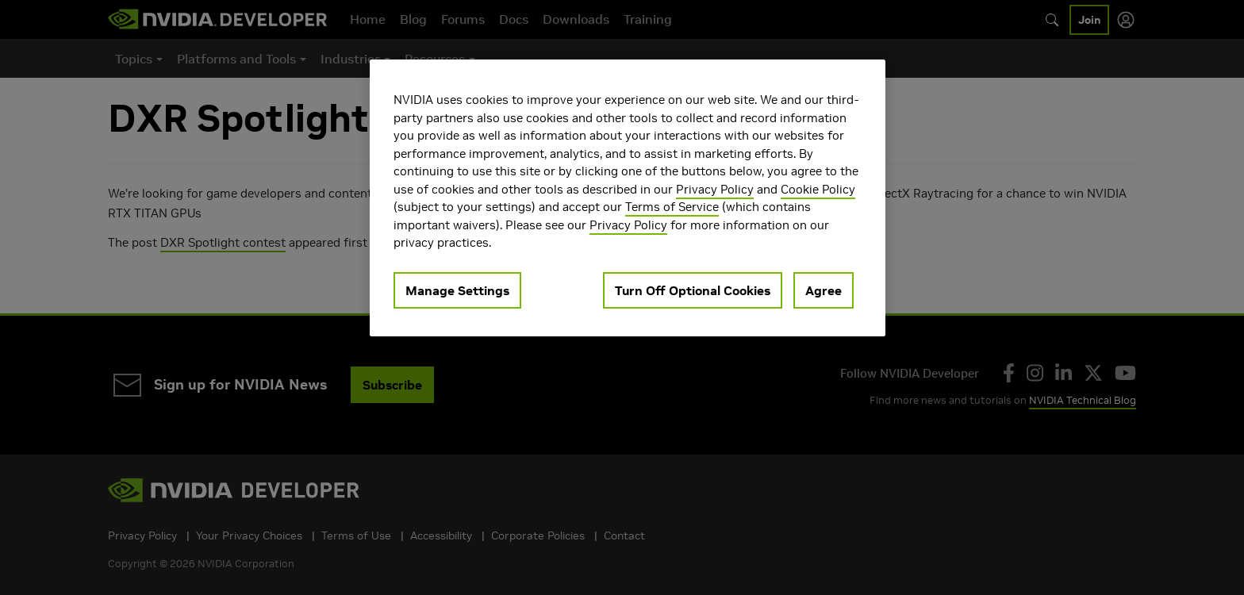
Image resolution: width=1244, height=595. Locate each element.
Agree (823, 290)
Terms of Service (672, 206)
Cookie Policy (818, 189)
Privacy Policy (715, 189)
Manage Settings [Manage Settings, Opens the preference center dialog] (457, 290)
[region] (627, 198)
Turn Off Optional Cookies (692, 290)
